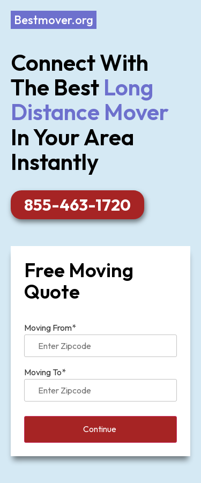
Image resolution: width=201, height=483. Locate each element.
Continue (100, 429)
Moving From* (100, 337)
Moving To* (100, 382)
